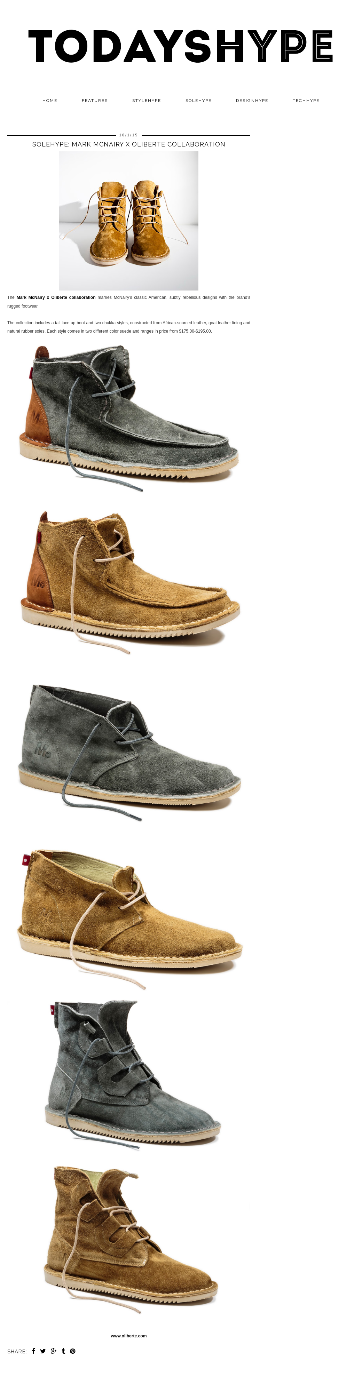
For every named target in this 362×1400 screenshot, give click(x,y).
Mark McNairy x (34, 297)
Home (49, 100)
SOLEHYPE (199, 100)
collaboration (82, 297)
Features (95, 100)
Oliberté (60, 297)
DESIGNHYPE (252, 100)
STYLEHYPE (146, 100)
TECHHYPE (306, 100)
